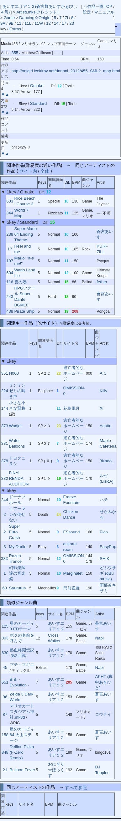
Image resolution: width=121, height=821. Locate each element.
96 (5, 697)
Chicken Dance (70, 514)
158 (5, 734)
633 (9, 201)
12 (48, 23)
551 (5, 682)
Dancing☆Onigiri (35, 17)
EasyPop (108, 546)
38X (4, 558)
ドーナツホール (17, 500)
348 (5, 752)
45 (5, 667)
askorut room (70, 546)
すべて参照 (76, 787)
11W (38, 23)
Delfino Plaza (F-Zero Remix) (22, 752)
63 (4, 588)
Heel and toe (22, 249)
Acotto (105, 425)
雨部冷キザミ (108, 588)
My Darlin (18, 546)
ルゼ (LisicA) (106, 478)
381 (4, 443)
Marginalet (73, 573)
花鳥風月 (71, 408)
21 (5, 769)
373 (4, 425)
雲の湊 (20, 282)
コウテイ (103, 714)
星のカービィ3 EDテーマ (22, 626)
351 (4, 373)
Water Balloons (17, 443)
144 (4, 408)
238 (9, 234)
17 (64, 23)
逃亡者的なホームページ (73, 373)
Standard (38, 103)
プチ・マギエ (22, 664)
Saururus (17, 588)
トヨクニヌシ (17, 461)
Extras (15, 29)
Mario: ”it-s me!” (24, 261)
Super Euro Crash (14, 532)
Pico (104, 532)
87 (5, 714)
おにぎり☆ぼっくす (56, 770)
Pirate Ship (24, 311)
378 (4, 461)
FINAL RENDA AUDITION (19, 478)
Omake (37, 86)
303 (5, 638)
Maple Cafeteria (108, 443)
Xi (101, 408)
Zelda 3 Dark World (22, 697)
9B (10, 23)
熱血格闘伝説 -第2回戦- (22, 653)
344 (9, 213)
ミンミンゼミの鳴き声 (17, 391)
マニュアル (104, 12)
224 (4, 390)
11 (19, 23)
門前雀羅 (71, 588)
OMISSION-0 (74, 391)
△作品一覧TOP (97, 6)
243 (9, 296)
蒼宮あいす (105, 234)
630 (5, 652)
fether (102, 282)
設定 (87, 12)
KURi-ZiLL (102, 249)
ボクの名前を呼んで (22, 638)
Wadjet (15, 425)
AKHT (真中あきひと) (104, 682)
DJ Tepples (102, 770)
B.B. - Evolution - (19, 682)
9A (2, 23)
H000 (14, 373)
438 (9, 311)
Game (9, 17)
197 (9, 261)
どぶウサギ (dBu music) (108, 573)
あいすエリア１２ (56, 626)
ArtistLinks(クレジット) (37, 12)
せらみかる (108, 514)
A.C (103, 373)
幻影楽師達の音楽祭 (17, 573)
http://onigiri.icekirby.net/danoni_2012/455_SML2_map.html (65, 71)
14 (56, 23)
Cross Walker (54, 638)
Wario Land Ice (24, 273)
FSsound (71, 532)
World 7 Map (21, 213)
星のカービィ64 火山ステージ (22, 735)
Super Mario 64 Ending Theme (25, 234)
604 (9, 272)
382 (4, 478)
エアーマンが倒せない (17, 514)
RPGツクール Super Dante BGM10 (25, 296)
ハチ (104, 499)
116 (9, 282)
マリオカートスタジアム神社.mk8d (22, 712)
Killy (103, 390)
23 (71, 23)
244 (4, 499)
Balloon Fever (22, 769)
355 (14, 52)
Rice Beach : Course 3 (24, 201)
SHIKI (105, 558)
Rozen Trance (15, 558)
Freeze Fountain (71, 500)
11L (27, 23)
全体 (44, 170)
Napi (99, 638)
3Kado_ (107, 461)
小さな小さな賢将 (17, 405)
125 (5, 626)
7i (66, 17)
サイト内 (28, 170)
